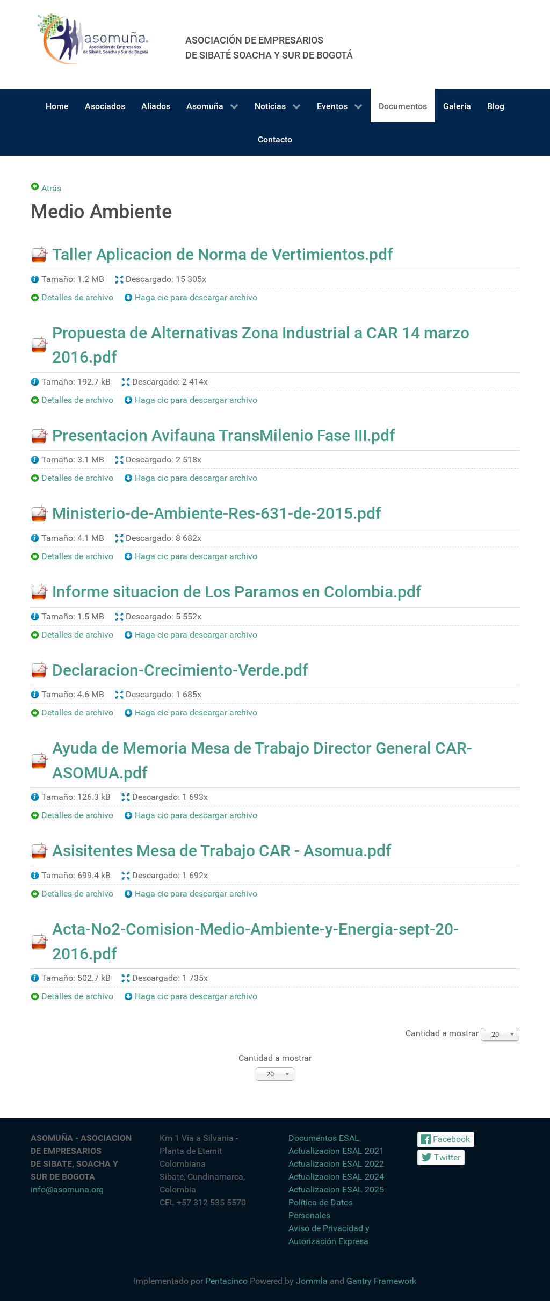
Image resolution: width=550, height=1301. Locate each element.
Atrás (51, 187)
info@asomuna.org (67, 1189)
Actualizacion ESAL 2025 (336, 1189)
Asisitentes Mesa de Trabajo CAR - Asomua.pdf (222, 850)
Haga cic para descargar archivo (196, 297)
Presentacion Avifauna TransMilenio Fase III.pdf (223, 435)
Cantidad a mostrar (275, 1058)
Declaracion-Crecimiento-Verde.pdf (180, 670)
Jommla (312, 1281)
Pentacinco (226, 1281)
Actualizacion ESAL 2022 (336, 1164)
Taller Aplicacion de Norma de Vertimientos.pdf (222, 254)
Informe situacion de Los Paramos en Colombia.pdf (237, 591)
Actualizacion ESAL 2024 (336, 1177)
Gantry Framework (381, 1281)
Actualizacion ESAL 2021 (336, 1151)
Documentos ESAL (323, 1138)
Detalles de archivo (77, 297)
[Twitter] (441, 1157)
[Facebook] (445, 1139)
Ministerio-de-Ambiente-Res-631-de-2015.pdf (216, 513)
